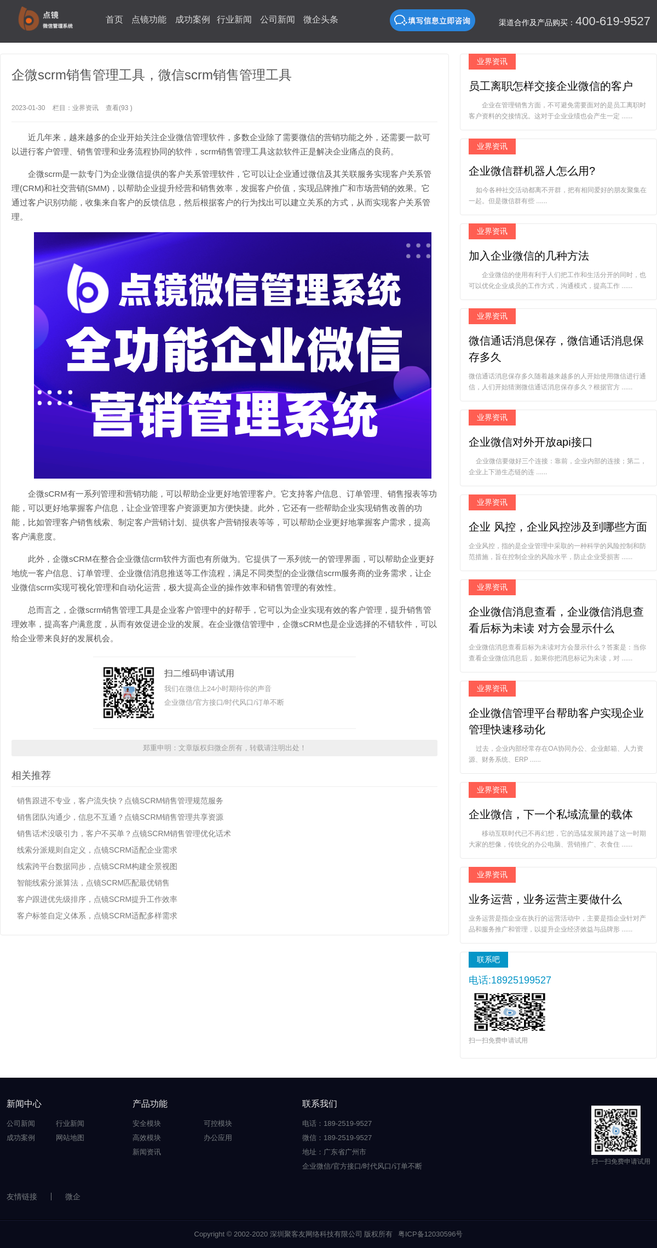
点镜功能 (148, 19)
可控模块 (218, 1123)
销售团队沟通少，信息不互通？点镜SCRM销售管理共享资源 (120, 817)
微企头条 (320, 19)
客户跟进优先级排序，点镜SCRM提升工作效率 (97, 899)
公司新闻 (277, 19)
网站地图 (70, 1138)
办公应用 (218, 1138)
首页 (114, 19)
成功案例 (192, 19)
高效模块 (146, 1138)
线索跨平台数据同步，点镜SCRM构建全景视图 (97, 866)
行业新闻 (234, 19)
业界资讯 (85, 108)
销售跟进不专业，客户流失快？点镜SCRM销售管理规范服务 (120, 800)
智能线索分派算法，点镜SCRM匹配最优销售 (93, 882)
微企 (72, 1196)
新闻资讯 (146, 1152)
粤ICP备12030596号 (430, 1234)
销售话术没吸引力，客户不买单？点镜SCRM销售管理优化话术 (124, 833)
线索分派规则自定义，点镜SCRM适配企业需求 (97, 850)
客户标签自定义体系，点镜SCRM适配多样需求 (97, 915)
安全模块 (146, 1123)
